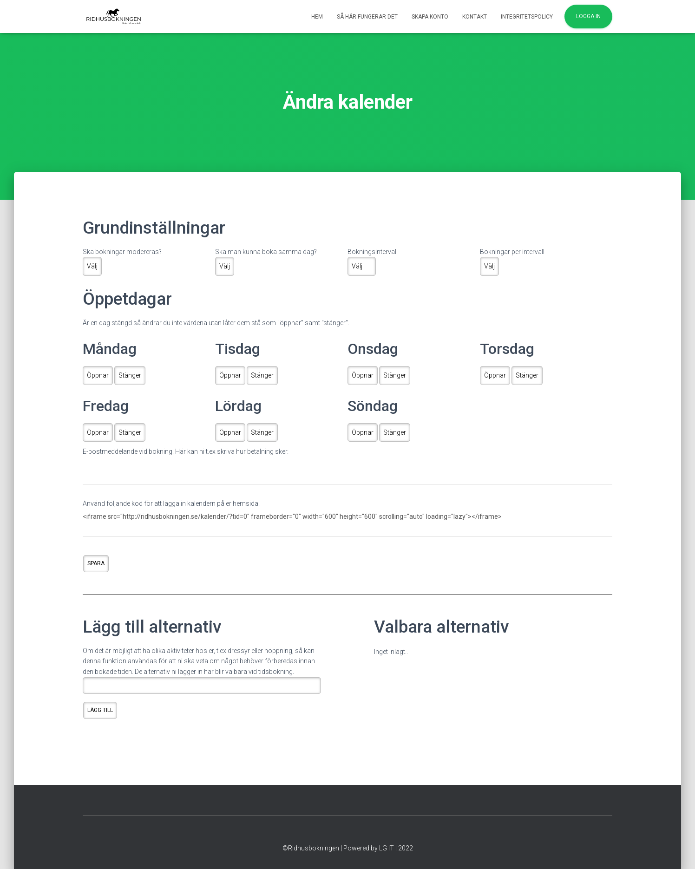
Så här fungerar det (367, 16)
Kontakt (474, 16)
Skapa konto (430, 16)
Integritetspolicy (527, 16)
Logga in (588, 16)
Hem (317, 16)
